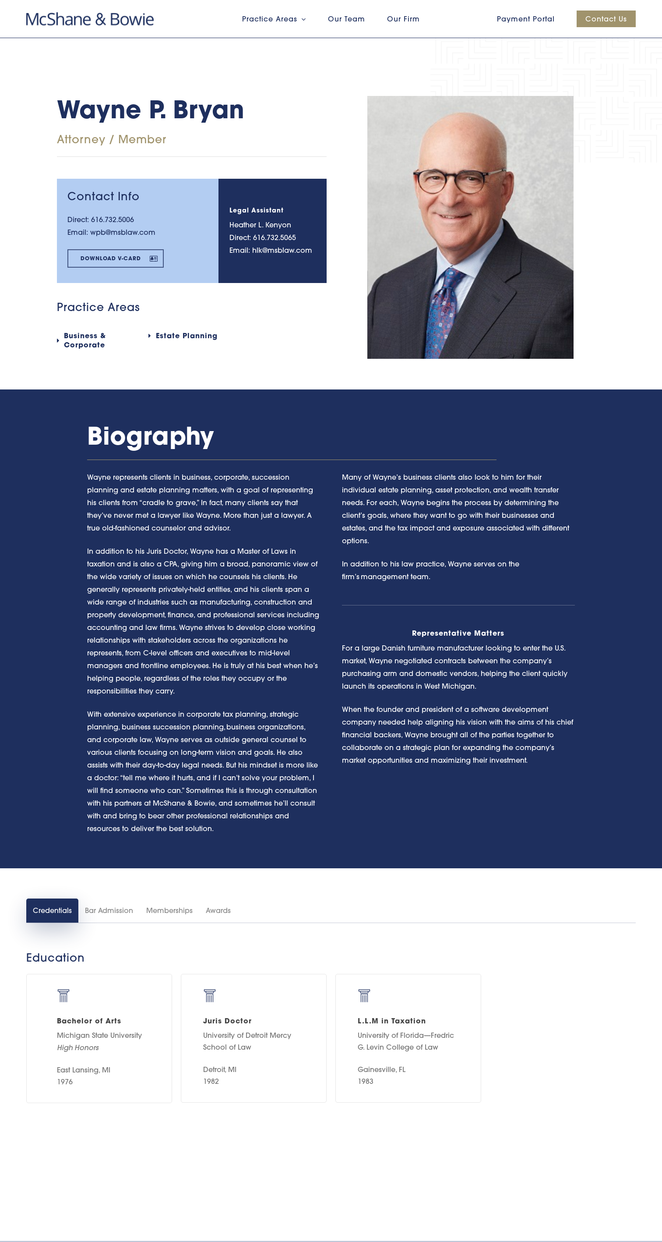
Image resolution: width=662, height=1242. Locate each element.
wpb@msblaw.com (122, 232)
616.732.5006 (112, 219)
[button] (115, 258)
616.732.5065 (274, 237)
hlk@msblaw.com (282, 250)
